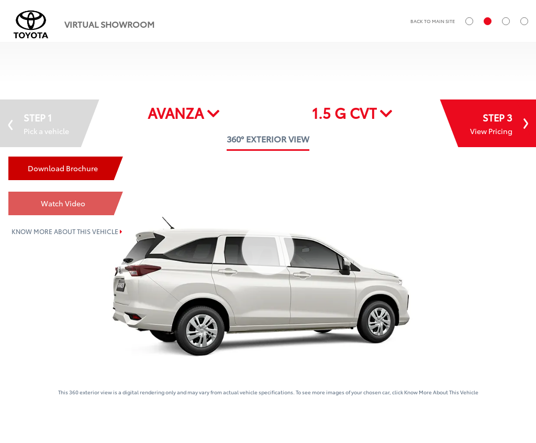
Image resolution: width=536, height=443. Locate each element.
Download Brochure (63, 168)
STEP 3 (499, 123)
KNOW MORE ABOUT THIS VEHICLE (67, 231)
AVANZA (184, 112)
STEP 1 (38, 123)
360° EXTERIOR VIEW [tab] (268, 138)
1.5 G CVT (352, 112)
